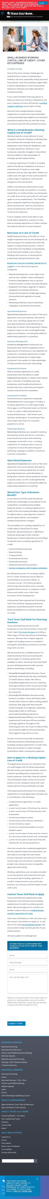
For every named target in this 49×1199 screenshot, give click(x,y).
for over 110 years (27, 632)
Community (6, 1125)
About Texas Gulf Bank (15, 1112)
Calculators (6, 1143)
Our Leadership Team (10, 1119)
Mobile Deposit (7, 1086)
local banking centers (32, 925)
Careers (4, 1122)
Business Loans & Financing (12, 1059)
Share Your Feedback (10, 1146)
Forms (4, 1093)
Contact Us (5, 1137)
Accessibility (6, 1149)
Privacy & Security (8, 1152)
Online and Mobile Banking (12, 1083)
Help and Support (12, 1133)
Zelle (3, 1089)
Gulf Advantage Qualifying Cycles (15, 1096)
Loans (3, 1077)
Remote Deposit (8, 1056)
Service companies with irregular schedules (28, 568)
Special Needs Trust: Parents (13, 1108)
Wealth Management (14, 1100)
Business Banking (12, 1043)
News (3, 1128)
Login (43, 3)
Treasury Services (9, 1065)
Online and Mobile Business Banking (16, 1053)
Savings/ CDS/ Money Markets (14, 1062)
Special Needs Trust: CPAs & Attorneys (17, 1104)
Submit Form (16, 1024)
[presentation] (27, 1013)
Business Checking (9, 1047)
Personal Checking (9, 1074)
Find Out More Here (22, 1191)
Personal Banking (12, 1070)
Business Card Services (11, 1050)
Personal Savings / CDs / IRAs (13, 1080)
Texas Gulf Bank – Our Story (13, 1116)
